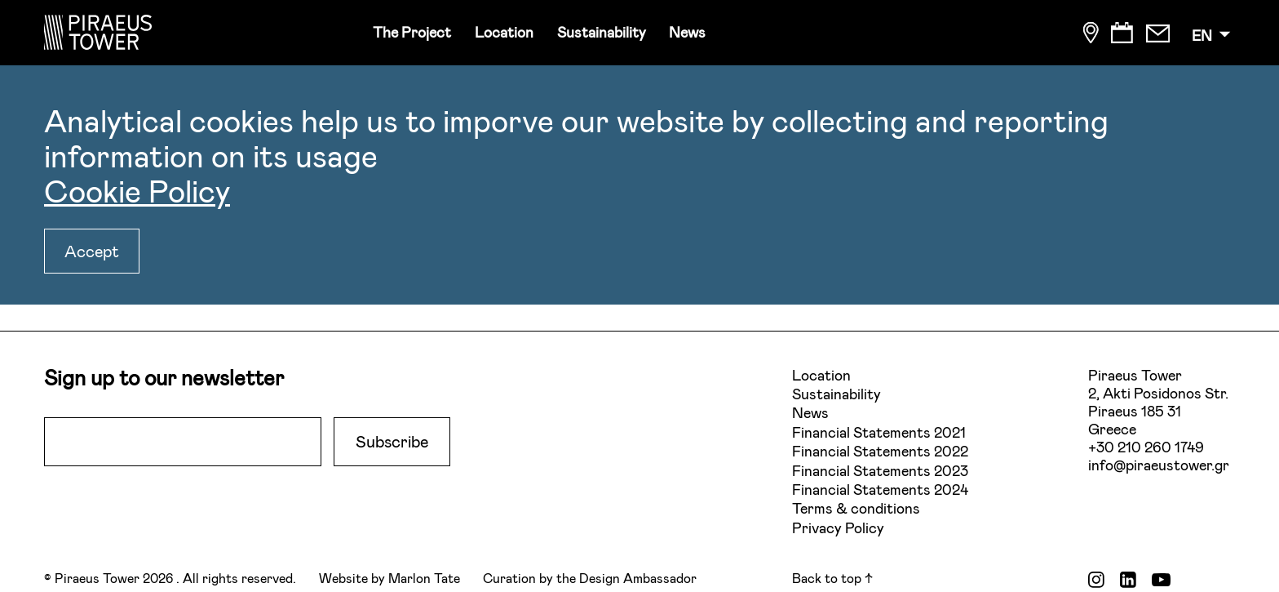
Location (504, 32)
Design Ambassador (638, 577)
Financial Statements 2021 (879, 432)
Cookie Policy (137, 190)
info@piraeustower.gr (1158, 465)
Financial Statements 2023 (880, 470)
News (687, 32)
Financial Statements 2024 (880, 489)
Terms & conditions (856, 508)
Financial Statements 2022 (880, 451)
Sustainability (601, 32)
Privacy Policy (838, 527)
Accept (91, 250)
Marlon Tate (424, 577)
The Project (412, 32)
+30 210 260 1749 (1146, 447)
